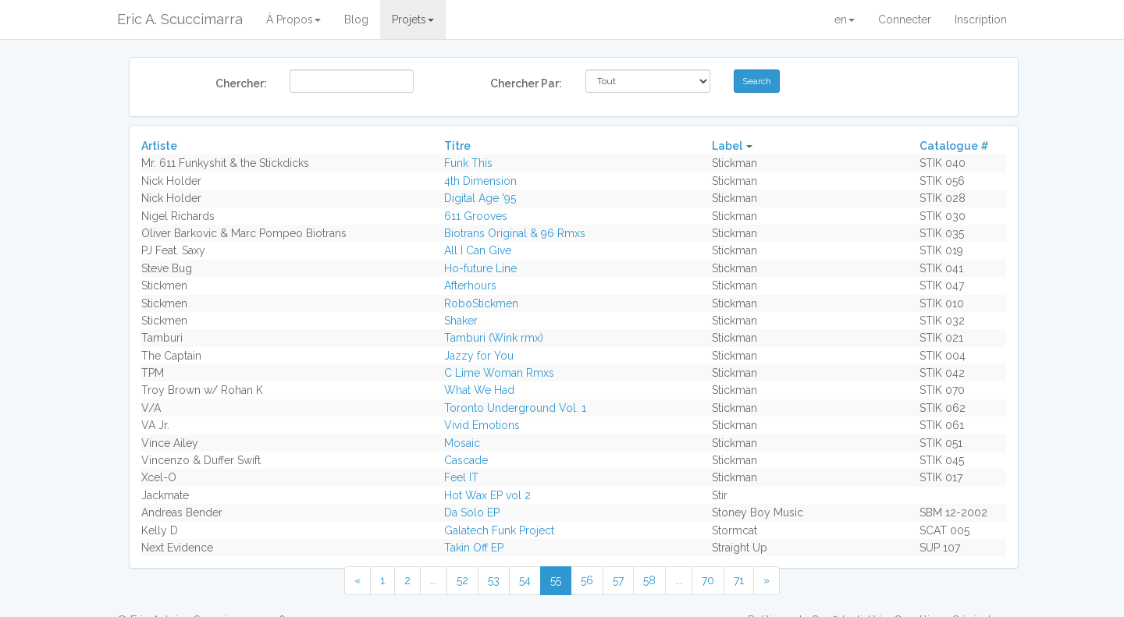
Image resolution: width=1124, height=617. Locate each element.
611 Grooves (475, 216)
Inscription (981, 19)
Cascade (466, 460)
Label (727, 146)
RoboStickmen (481, 303)
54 (525, 580)
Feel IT (461, 477)
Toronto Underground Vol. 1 (515, 408)
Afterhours (470, 285)
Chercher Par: (526, 83)
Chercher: (241, 83)
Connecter (904, 19)
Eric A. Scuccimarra (180, 19)
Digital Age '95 (480, 198)
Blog (356, 19)
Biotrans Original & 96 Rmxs (514, 233)
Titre (457, 146)
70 (708, 580)
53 (494, 580)
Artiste (159, 146)
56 (587, 580)
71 (739, 580)
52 (462, 580)
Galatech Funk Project (499, 530)
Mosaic (462, 443)
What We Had (479, 390)
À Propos (293, 19)
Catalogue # (954, 146)
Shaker (461, 320)
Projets (413, 19)
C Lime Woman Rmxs (499, 373)
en (844, 19)
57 (618, 580)
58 (649, 580)
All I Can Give (477, 250)
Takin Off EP (473, 547)
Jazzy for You (479, 355)
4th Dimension (480, 181)
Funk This (468, 163)
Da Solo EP (472, 512)
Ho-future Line (480, 268)
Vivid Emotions (482, 425)
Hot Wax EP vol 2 (487, 495)
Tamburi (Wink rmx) (493, 338)
